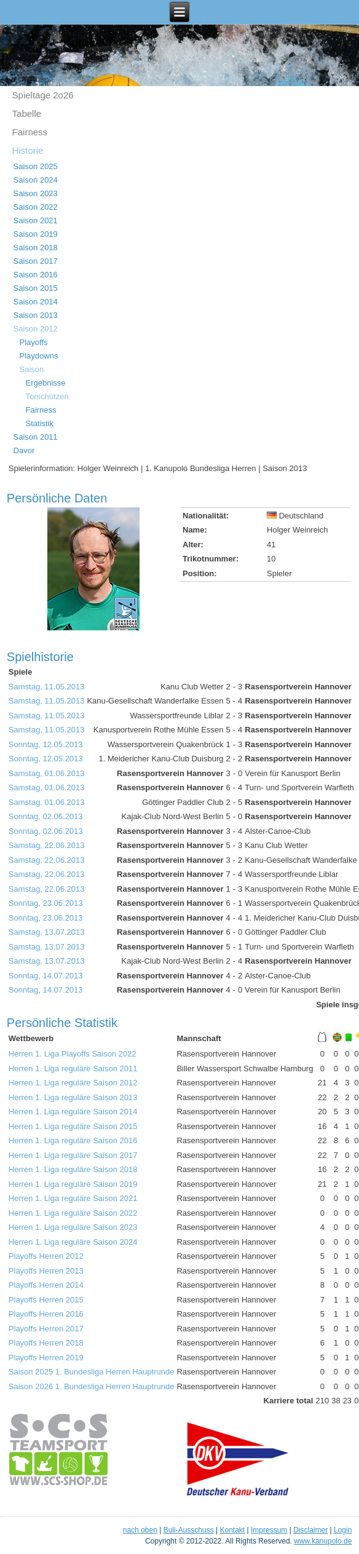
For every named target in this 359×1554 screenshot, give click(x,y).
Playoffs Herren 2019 (46, 1357)
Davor (24, 450)
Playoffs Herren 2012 (46, 1256)
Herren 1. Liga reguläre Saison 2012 (73, 1082)
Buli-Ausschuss (189, 1530)
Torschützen (47, 396)
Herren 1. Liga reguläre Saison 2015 (73, 1126)
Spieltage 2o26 (43, 95)
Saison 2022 (36, 207)
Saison (32, 369)
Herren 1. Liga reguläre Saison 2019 (73, 1184)
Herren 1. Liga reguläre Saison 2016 (73, 1140)
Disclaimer (310, 1530)
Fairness (30, 132)
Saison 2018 (36, 247)
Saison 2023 (36, 193)
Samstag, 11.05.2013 (47, 686)
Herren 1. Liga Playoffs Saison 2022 (72, 1053)
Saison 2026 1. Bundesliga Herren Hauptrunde (92, 1386)
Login (343, 1530)
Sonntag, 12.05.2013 (46, 744)
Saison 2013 (36, 315)
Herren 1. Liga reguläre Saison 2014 (73, 1111)
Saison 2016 (36, 274)
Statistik (40, 423)
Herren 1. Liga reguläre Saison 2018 (73, 1169)
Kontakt (232, 1530)
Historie (28, 150)
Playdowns (39, 355)
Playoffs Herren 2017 (46, 1328)
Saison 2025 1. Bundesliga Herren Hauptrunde (92, 1371)
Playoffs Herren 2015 (46, 1299)
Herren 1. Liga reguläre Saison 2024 (73, 1242)
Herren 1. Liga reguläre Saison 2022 (73, 1213)
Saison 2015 (36, 288)
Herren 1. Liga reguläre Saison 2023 (73, 1227)
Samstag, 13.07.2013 (47, 932)
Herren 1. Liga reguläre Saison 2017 (73, 1155)
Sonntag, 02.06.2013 (46, 816)
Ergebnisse (46, 382)
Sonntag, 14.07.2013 (46, 975)
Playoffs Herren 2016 (46, 1313)
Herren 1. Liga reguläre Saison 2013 (73, 1097)
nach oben (140, 1530)
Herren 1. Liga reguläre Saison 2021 (73, 1198)
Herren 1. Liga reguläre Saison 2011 (73, 1068)
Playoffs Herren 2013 (46, 1270)
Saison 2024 (36, 179)
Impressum (269, 1530)
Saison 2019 (36, 234)
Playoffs (34, 342)
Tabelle (27, 113)
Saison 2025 (36, 166)
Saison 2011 (36, 437)
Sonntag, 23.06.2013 (46, 903)
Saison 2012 (36, 328)
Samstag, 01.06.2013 (47, 773)
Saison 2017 (36, 261)
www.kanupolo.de (323, 1541)
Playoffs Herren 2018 (46, 1342)
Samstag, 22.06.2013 (47, 845)
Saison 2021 (36, 220)
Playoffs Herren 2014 (46, 1285)
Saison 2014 (36, 301)
